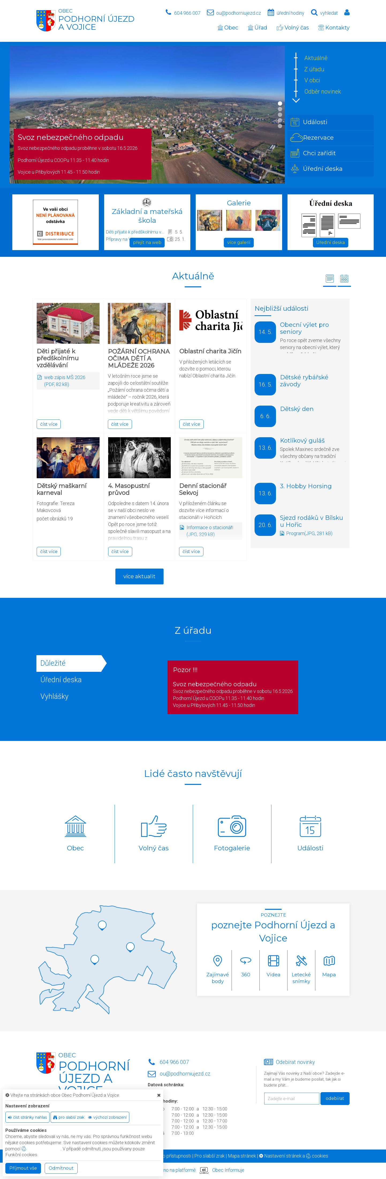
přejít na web (147, 242)
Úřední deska (330, 242)
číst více (49, 424)
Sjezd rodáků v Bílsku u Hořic (311, 521)
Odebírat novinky (295, 1062)
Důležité (53, 663)
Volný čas (293, 27)
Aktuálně (315, 58)
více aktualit (139, 576)
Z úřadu (314, 69)
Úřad (257, 27)
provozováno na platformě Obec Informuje (193, 1170)
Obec (228, 27)
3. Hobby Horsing (306, 486)
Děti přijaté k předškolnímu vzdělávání (135, 232)
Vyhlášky (54, 696)
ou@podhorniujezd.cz (238, 13)
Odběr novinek (322, 91)
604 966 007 (187, 13)
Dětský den (297, 409)
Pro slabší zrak (209, 1156)
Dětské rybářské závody (304, 381)
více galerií (239, 242)
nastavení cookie (40, 1148)
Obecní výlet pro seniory (304, 328)
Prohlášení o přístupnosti (165, 1156)
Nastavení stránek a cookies (293, 1156)
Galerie (239, 203)
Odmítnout (61, 1168)
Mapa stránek (242, 1156)
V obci (312, 80)
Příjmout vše (23, 1168)
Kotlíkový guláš (302, 440)
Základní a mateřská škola (147, 216)
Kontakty (334, 27)
